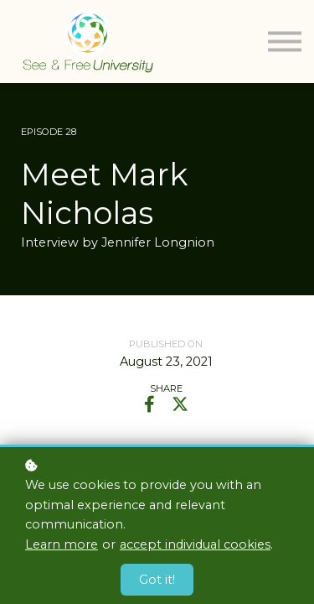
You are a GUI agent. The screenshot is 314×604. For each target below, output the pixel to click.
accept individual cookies (195, 544)
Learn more (61, 544)
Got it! (157, 579)
